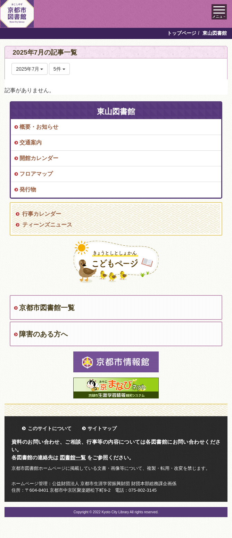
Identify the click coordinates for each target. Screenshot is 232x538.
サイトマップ (102, 428)
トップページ (181, 33)
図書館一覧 (73, 457)
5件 (59, 69)
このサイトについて (50, 428)
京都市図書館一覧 (47, 307)
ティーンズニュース (47, 225)
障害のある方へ (43, 334)
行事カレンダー (41, 214)
